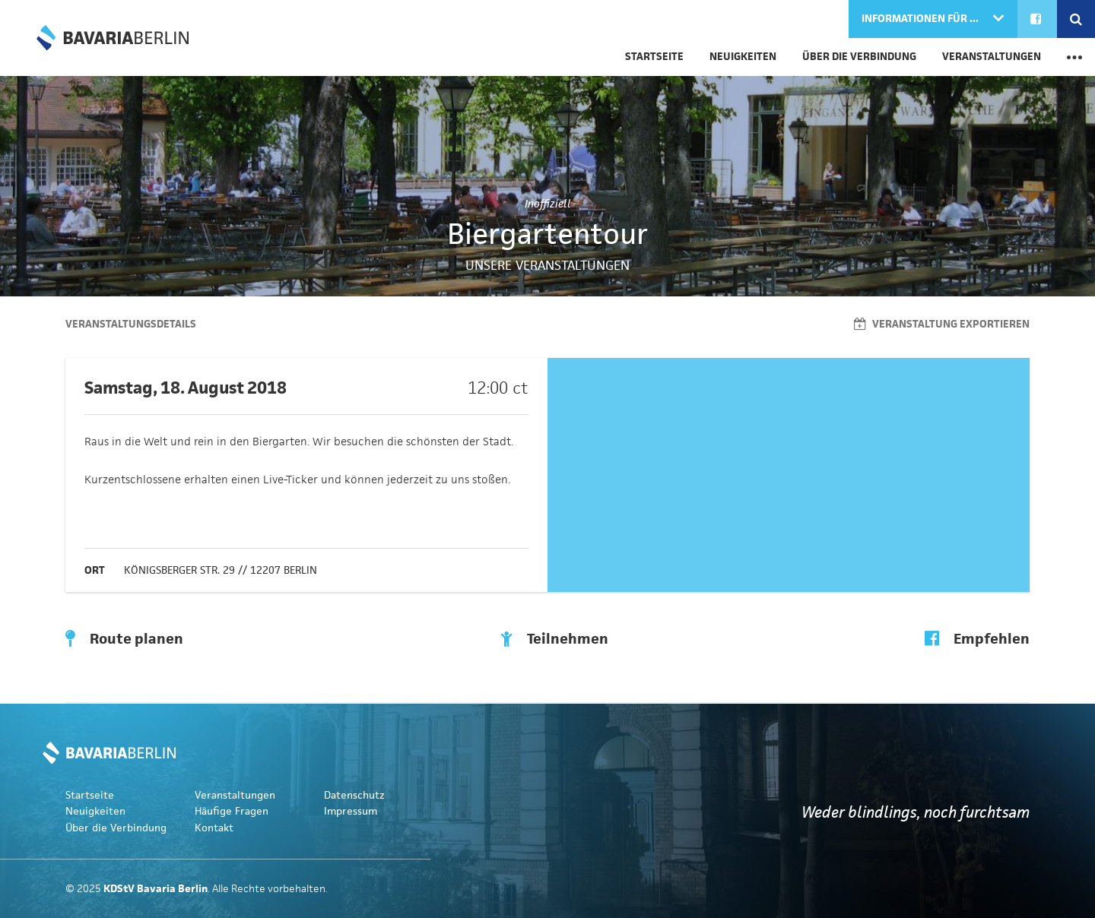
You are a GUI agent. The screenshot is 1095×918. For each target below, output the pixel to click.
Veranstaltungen (991, 56)
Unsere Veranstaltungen (547, 265)
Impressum (350, 811)
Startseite (654, 56)
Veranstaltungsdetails (130, 324)
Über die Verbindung (859, 56)
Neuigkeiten (742, 56)
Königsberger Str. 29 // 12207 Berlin (220, 570)
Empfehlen (977, 639)
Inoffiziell (548, 204)
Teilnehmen (554, 639)
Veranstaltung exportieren (942, 324)
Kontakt (214, 827)
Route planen (124, 639)
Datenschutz (354, 795)
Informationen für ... (921, 18)
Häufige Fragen (231, 811)
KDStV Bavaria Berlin (112, 38)
